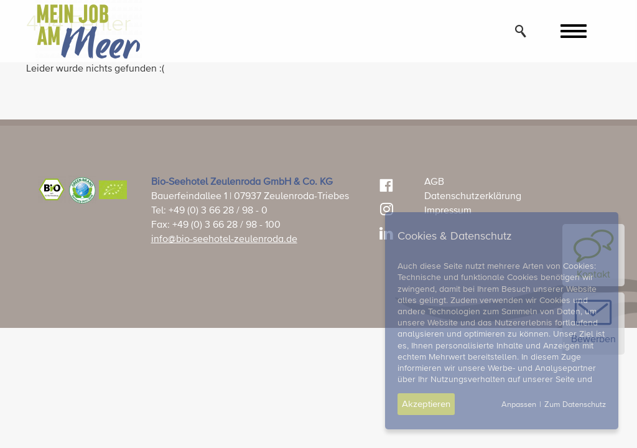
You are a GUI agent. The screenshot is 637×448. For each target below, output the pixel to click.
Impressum (448, 211)
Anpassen (518, 405)
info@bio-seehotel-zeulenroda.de (224, 240)
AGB (434, 182)
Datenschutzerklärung (472, 197)
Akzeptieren (426, 404)
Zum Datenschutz (575, 405)
